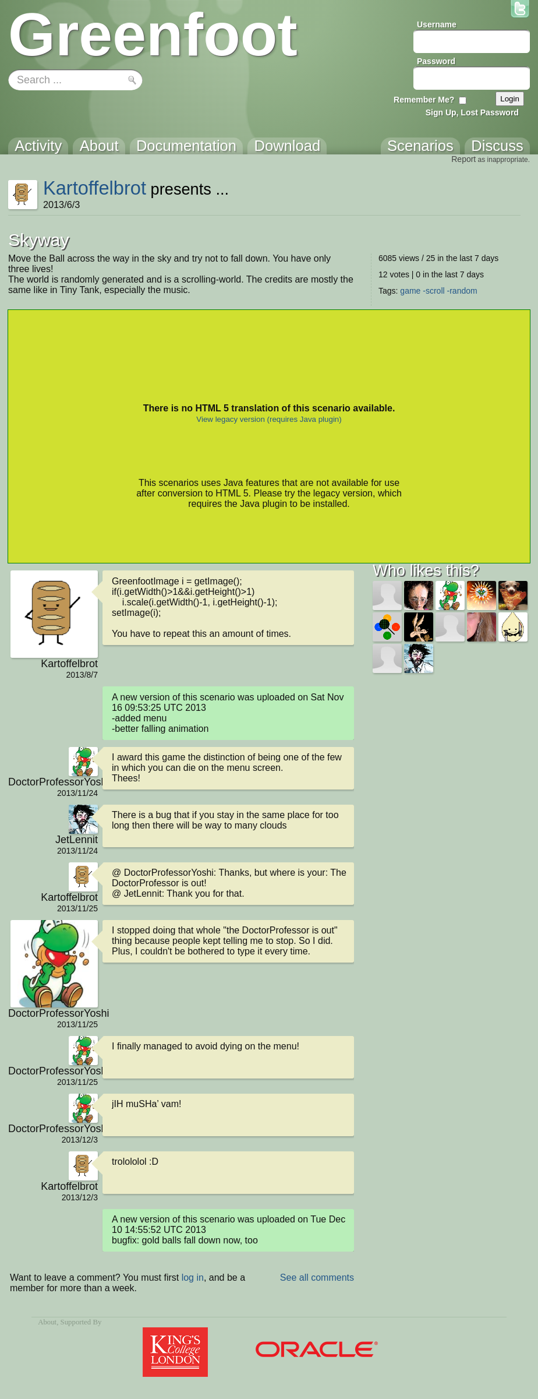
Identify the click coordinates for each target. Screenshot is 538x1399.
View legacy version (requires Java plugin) (268, 419)
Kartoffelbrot (94, 188)
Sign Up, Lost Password (472, 112)
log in (193, 1277)
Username (436, 24)
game (410, 290)
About (47, 1322)
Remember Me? (424, 99)
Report (463, 159)
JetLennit (76, 839)
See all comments (317, 1277)
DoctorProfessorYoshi (53, 782)
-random (462, 290)
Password (436, 61)
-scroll (433, 290)
